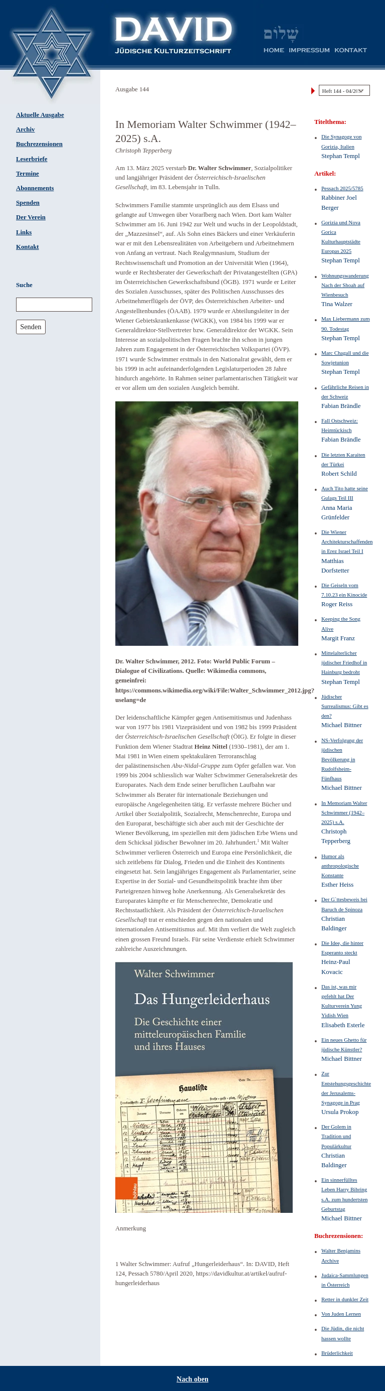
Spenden (28, 202)
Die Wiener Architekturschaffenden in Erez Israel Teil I (346, 541)
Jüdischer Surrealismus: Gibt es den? (344, 706)
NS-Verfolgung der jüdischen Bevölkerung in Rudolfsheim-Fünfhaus (342, 759)
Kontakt (27, 246)
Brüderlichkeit (337, 1353)
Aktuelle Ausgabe (40, 114)
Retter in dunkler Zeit (344, 1299)
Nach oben (192, 1379)
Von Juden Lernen (341, 1314)
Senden (30, 327)
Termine (27, 173)
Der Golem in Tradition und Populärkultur (336, 1136)
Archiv (25, 129)
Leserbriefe (32, 159)
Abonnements (35, 188)
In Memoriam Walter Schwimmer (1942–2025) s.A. (344, 812)
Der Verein (31, 217)
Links (24, 232)
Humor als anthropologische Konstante (340, 865)
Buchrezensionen (39, 144)
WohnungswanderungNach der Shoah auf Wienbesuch (345, 285)
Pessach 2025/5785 (342, 188)
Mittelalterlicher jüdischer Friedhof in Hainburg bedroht (344, 662)
